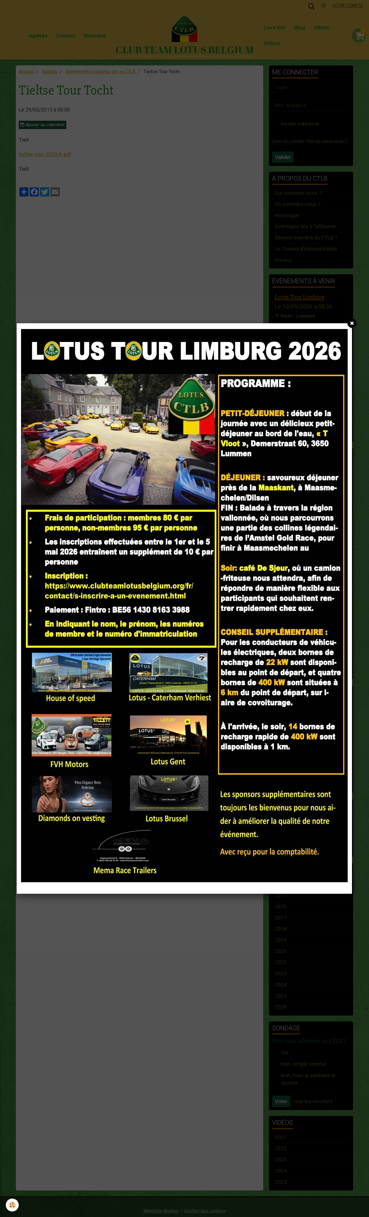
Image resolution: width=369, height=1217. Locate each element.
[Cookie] (12, 1205)
